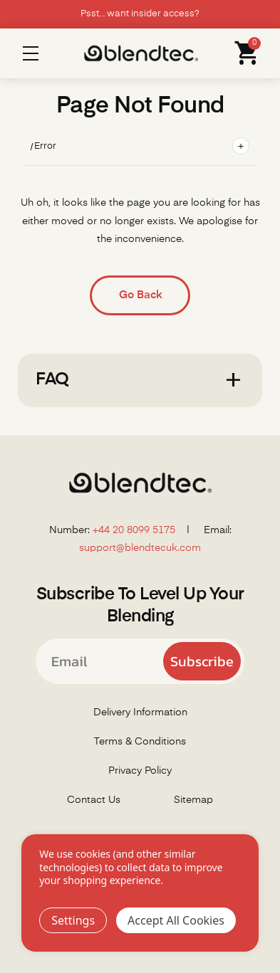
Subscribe (202, 661)
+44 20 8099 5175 (134, 530)
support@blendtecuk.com (140, 548)
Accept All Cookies (176, 920)
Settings (73, 920)
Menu (30, 53)
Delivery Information (140, 712)
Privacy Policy (140, 771)
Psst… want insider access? (140, 14)
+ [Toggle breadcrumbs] (241, 146)
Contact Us (93, 800)
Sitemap (193, 800)
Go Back (140, 295)
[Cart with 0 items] (243, 53)
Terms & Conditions (140, 742)
